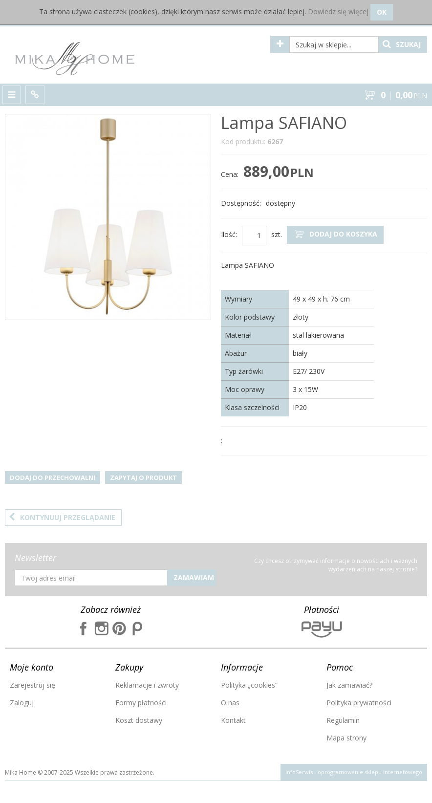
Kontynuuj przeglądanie (62, 517)
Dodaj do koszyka (335, 234)
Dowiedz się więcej (338, 11)
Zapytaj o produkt (143, 477)
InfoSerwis (299, 772)
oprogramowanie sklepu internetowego (370, 772)
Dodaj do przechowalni (52, 477)
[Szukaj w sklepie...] (334, 44)
